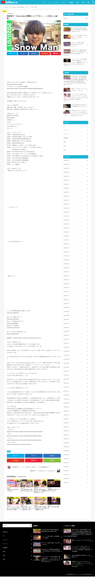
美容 (83, 2)
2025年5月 (66, 185)
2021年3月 (66, 381)
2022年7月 (66, 318)
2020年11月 (66, 393)
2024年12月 (66, 205)
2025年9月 (66, 170)
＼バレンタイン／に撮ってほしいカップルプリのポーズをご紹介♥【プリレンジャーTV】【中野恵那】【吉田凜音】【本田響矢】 (75, 96)
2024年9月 (66, 217)
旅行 (78, 2)
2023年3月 (66, 287)
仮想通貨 (71, 2)
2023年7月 (66, 271)
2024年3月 (66, 240)
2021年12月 (66, 346)
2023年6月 (66, 275)
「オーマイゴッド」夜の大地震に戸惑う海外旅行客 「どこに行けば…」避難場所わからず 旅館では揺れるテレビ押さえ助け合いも (75, 62)
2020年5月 (66, 416)
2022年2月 (66, 338)
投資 (88, 2)
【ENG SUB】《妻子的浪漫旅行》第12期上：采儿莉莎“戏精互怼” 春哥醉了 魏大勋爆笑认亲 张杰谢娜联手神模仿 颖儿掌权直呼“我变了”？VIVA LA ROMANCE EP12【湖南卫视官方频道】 (75, 79)
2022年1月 (66, 342)
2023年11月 (66, 256)
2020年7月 (66, 408)
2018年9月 (66, 463)
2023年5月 (66, 279)
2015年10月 (66, 471)
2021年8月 (66, 361)
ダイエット (63, 2)
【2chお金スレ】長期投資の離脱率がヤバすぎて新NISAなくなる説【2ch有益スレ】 (75, 52)
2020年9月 (66, 400)
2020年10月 (66, 397)
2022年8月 (66, 314)
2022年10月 (66, 307)
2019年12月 (66, 436)
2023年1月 (66, 295)
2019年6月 (66, 451)
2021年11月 (66, 350)
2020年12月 (66, 389)
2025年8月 (66, 174)
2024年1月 (66, 248)
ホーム (44, 2)
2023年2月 (66, 291)
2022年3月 (66, 334)
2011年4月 (66, 475)
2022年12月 (66, 299)
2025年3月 (66, 193)
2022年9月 (66, 311)
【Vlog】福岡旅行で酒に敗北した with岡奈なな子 (75, 105)
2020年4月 (66, 420)
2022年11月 (66, 303)
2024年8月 (66, 221)
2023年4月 (66, 283)
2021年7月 (66, 365)
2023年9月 (66, 264)
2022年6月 (66, 322)
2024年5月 (66, 232)
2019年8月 (66, 447)
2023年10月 (66, 260)
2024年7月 (66, 225)
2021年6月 (66, 369)
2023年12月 (66, 252)
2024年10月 (66, 213)
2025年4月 (66, 189)
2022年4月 (66, 330)
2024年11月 (66, 209)
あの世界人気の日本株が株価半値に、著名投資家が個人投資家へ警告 (75, 29)
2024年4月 (66, 236)
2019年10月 (66, 443)
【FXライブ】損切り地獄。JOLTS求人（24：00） (74, 44)
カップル (56, 2)
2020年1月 (66, 432)
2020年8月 (66, 404)
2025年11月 (66, 162)
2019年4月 (66, 455)
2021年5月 (66, 373)
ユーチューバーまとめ (78, 574)
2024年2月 (66, 244)
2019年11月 (66, 440)
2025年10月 (66, 166)
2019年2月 (66, 459)
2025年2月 (66, 197)
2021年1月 (66, 385)
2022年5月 (66, 326)
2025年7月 (66, 178)
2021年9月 (66, 357)
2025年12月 (66, 158)
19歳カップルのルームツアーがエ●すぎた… (75, 89)
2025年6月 (66, 182)
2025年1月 (66, 201)
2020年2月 (66, 428)
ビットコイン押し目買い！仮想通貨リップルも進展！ (75, 37)
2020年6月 (66, 412)
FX (49, 2)
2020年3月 (66, 424)
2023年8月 (66, 268)
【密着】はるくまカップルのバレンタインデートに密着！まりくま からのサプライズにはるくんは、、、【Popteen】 (75, 112)
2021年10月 (66, 354)
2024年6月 (66, 228)
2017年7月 (66, 467)
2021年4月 (66, 377)
